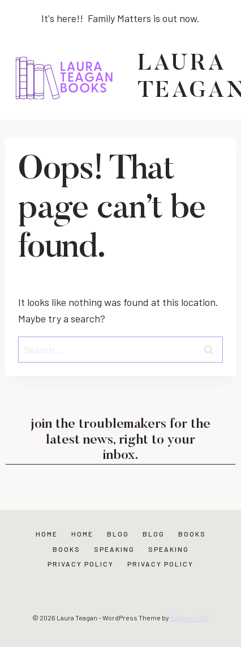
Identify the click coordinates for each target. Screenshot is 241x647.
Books (192, 534)
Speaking (114, 549)
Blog (118, 534)
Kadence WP (189, 618)
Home (47, 534)
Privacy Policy (81, 564)
